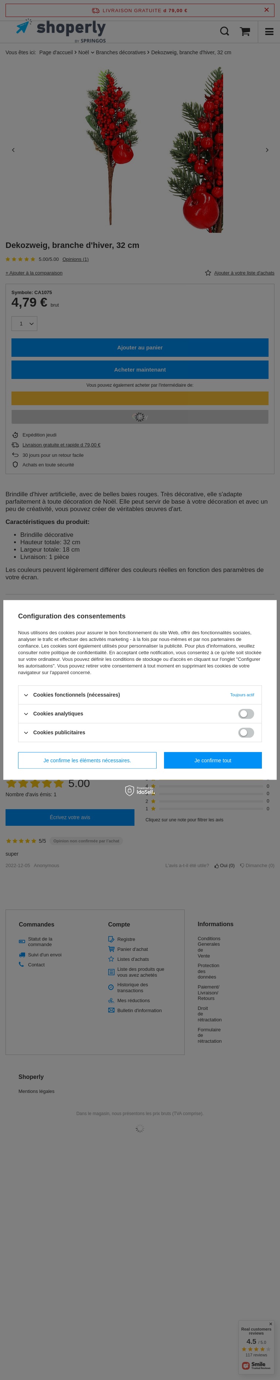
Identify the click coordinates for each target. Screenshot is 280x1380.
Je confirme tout (213, 760)
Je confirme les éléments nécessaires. (87, 760)
